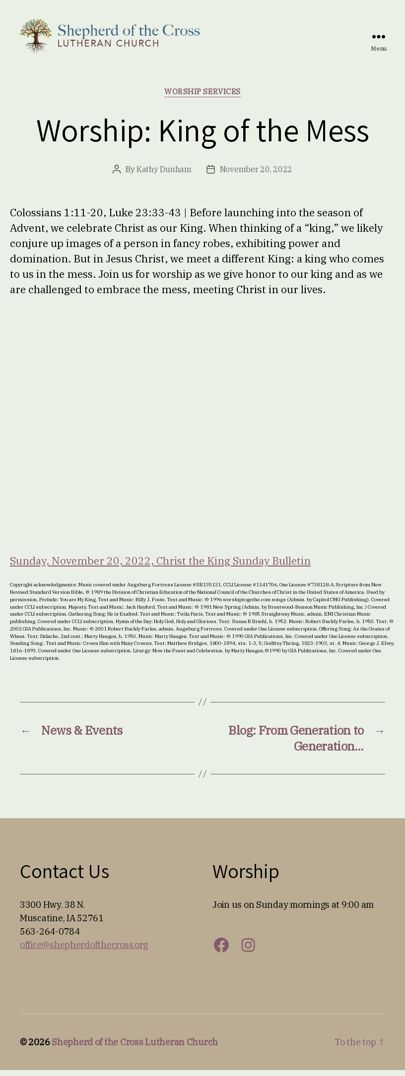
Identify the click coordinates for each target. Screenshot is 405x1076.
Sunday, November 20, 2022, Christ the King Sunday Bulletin (160, 566)
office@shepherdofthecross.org (84, 950)
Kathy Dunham (164, 175)
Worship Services (202, 97)
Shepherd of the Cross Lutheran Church (135, 1048)
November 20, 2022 (256, 175)
